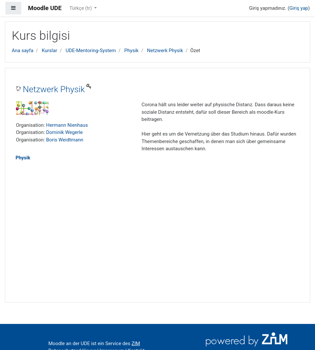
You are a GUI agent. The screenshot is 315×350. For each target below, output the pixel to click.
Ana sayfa (22, 50)
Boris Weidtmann (64, 140)
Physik (131, 50)
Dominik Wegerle (64, 132)
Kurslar (49, 50)
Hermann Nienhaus (67, 125)
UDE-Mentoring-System (90, 50)
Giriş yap (298, 8)
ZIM (136, 343)
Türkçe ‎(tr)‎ (81, 8)
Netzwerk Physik (165, 50)
